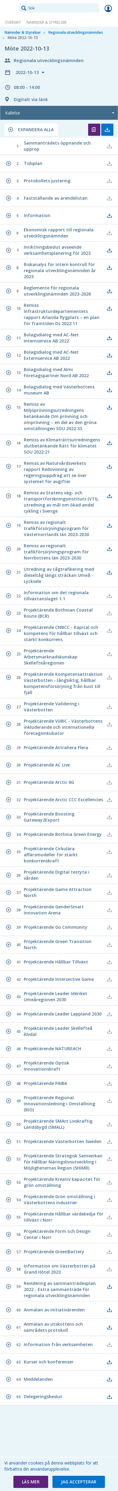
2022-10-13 (28, 72)
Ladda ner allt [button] (107, 130)
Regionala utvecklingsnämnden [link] (75, 32)
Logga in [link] (108, 8)
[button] (31, 130)
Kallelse (12, 113)
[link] (10, 8)
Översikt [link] (13, 22)
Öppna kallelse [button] (94, 130)
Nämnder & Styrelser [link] (46, 22)
